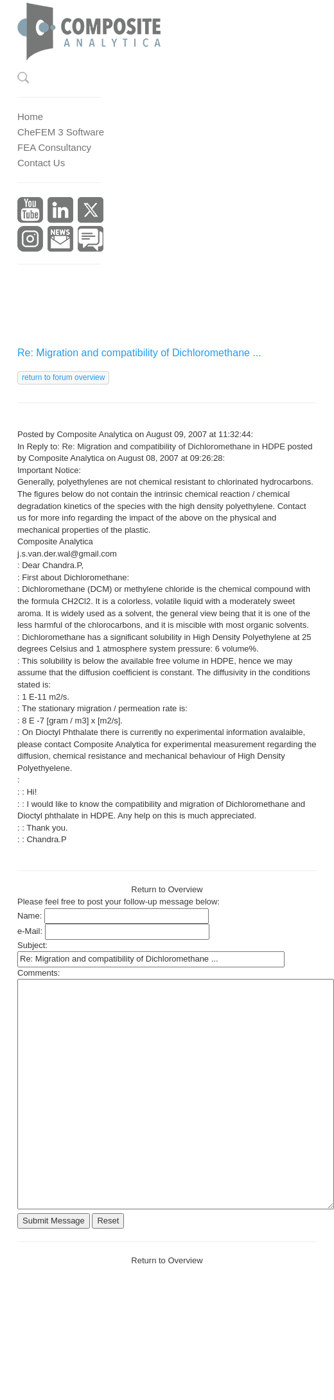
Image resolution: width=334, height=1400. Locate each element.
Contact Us (41, 162)
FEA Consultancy (54, 147)
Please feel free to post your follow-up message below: (118, 901)
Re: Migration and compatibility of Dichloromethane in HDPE (173, 446)
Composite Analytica (94, 434)
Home (30, 116)
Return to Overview (166, 889)
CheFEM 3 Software (60, 131)
